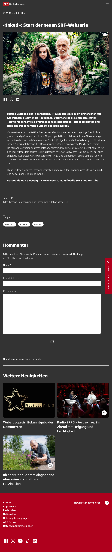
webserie (24, 224)
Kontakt (8, 502)
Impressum (9, 506)
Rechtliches (9, 510)
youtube (38, 224)
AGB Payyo (9, 522)
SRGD (16, 13)
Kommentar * (10, 291)
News (23, 13)
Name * (7, 265)
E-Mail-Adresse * (12, 278)
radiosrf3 (9, 224)
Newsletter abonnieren (91, 503)
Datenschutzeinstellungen (18, 525)
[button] (107, 4)
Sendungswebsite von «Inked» (86, 169)
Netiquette (9, 514)
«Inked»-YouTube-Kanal (30, 173)
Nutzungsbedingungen (16, 518)
